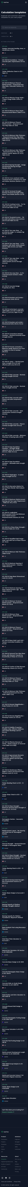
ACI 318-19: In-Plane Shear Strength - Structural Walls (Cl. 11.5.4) (14, 528)
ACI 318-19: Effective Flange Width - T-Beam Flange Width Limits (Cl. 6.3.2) (13, 99)
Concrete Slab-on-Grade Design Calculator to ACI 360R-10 (12, 984)
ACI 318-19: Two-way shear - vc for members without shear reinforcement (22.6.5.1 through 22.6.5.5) (13, 260)
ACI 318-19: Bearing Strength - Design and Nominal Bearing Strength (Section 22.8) (14, 166)
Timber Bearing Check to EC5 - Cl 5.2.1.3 (12, 869)
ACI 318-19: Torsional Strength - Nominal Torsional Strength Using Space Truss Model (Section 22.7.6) (13, 192)
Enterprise (17, 1144)
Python (3, 1149)
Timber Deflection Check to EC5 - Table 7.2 (12, 72)
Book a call (18, 1169)
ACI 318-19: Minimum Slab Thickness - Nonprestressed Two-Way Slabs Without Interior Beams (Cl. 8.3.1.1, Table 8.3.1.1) (13, 152)
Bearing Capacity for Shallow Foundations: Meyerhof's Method (12, 916)
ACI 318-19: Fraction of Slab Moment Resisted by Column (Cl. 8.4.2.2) (13, 667)
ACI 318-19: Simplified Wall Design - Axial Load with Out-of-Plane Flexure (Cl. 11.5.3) (14, 540)
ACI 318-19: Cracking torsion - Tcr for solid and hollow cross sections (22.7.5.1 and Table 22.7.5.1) (13, 205)
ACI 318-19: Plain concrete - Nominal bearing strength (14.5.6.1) (13, 375)
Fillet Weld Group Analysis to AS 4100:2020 (12, 1064)
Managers (17, 1141)
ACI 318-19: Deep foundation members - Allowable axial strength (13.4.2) (13, 463)
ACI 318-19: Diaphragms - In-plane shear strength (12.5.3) (13, 475)
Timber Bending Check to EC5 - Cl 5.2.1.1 (12, 783)
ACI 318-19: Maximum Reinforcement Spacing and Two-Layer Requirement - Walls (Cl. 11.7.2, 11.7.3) (13, 501)
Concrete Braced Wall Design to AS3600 (12, 1007)
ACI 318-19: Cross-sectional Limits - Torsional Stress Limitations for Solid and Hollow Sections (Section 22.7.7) (14, 179)
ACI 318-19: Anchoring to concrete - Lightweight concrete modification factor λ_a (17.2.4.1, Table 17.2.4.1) (13, 310)
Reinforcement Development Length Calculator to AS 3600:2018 (13, 1053)
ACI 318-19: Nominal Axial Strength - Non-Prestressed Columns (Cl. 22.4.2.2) (13, 881)
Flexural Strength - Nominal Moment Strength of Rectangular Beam (13, 844)
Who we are (18, 1159)
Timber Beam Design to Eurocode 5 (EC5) (13, 893)
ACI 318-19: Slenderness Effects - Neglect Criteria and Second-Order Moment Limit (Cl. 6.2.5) (13, 771)
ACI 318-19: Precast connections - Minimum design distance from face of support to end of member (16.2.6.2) (13, 349)
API (2, 1151)
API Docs (3, 1166)
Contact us (18, 1166)
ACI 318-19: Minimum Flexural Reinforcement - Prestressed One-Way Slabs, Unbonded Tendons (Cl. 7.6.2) (13, 85)
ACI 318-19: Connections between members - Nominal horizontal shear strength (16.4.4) (13, 335)
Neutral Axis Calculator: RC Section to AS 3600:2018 (13, 951)
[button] (11, 33)
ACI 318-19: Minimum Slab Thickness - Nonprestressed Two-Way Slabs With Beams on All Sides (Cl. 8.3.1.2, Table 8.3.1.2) (13, 138)
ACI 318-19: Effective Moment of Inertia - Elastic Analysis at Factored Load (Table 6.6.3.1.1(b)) (13, 743)
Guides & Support (5, 1164)
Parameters (4, 1139)
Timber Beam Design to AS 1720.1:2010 (10, 1087)
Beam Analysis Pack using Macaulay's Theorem (14, 928)
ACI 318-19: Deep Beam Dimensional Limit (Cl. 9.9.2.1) (13, 577)
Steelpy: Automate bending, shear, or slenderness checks (13, 49)
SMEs (16, 1146)
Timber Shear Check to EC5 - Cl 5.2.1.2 (12, 795)
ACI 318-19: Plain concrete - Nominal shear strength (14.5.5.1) (13, 387)
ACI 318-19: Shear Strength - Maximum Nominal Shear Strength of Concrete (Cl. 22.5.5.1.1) (14, 807)
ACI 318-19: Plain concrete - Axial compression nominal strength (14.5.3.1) (12, 412)
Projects (3, 1141)
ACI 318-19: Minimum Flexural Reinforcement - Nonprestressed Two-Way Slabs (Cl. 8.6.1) (12, 123)
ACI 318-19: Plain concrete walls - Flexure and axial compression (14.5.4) (12, 399)
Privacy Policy (17, 1181)
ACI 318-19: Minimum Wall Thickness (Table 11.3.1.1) (13, 552)
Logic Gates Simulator (9, 1098)
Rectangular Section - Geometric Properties (12, 820)
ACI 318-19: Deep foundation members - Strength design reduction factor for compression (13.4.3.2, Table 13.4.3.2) (12, 449)
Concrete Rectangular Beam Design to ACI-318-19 (13, 972)
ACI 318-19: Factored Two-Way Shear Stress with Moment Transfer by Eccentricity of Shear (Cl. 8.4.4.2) (13, 655)
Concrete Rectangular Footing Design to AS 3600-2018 (13, 1018)
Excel (2, 1146)
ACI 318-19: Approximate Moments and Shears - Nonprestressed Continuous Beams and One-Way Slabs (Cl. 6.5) (13, 757)
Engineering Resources (7, 1161)
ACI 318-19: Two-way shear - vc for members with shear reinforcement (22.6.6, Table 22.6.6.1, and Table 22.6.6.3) (13, 246)
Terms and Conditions (6, 1181)
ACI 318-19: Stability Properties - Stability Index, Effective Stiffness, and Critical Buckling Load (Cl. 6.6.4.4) (13, 730)
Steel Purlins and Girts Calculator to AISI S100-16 (13, 995)
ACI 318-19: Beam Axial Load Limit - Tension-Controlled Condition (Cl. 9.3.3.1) (13, 642)
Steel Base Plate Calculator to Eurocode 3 (11, 939)
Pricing (16, 1171)
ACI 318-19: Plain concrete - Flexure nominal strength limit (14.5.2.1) (13, 424)
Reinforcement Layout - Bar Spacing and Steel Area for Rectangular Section (13, 832)
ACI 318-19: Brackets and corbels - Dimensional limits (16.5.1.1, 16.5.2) (13, 323)
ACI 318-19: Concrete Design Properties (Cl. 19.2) (11, 287)
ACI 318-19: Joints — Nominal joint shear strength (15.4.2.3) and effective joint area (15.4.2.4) (13, 363)
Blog (16, 1161)
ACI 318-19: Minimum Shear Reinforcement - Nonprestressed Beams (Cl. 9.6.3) (12, 615)
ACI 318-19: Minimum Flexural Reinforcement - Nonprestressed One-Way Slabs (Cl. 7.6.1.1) (12, 679)
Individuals (17, 1149)
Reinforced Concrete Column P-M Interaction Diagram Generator (12, 1076)
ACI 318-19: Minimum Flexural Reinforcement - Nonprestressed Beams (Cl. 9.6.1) (12, 628)
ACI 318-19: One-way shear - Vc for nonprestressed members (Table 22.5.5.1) (13, 274)
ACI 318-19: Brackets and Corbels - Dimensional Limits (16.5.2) (13, 298)
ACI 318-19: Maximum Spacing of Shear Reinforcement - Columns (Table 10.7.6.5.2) (12, 564)
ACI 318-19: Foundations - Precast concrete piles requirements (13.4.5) (13, 60)
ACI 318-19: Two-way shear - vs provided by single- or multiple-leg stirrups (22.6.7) (13, 232)
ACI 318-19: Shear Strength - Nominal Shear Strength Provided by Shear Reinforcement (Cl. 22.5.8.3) (14, 856)
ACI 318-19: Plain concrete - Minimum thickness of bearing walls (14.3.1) (14, 436)
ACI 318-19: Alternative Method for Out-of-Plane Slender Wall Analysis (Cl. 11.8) (13, 487)
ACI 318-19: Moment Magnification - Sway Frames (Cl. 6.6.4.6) (13, 705)
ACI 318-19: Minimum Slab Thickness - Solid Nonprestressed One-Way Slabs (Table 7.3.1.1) (13, 692)
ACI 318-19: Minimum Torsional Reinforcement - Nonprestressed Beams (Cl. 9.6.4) (12, 602)
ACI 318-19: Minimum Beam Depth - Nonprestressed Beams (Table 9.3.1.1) (13, 111)
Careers (17, 1164)
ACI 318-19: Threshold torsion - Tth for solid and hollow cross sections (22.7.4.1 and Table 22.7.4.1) (13, 218)
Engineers (17, 1139)
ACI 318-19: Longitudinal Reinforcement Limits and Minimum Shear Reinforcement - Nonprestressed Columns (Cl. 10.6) (13, 515)
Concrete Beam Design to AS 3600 (13, 962)
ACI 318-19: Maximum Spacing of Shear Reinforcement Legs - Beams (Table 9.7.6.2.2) (13, 589)
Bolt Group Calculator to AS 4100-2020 (13, 1030)
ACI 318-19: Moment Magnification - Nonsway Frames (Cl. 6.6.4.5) (13, 716)
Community (4, 1169)
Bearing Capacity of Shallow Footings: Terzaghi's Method (11, 905)
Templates (3, 1144)
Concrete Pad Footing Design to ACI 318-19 (13, 1041)
